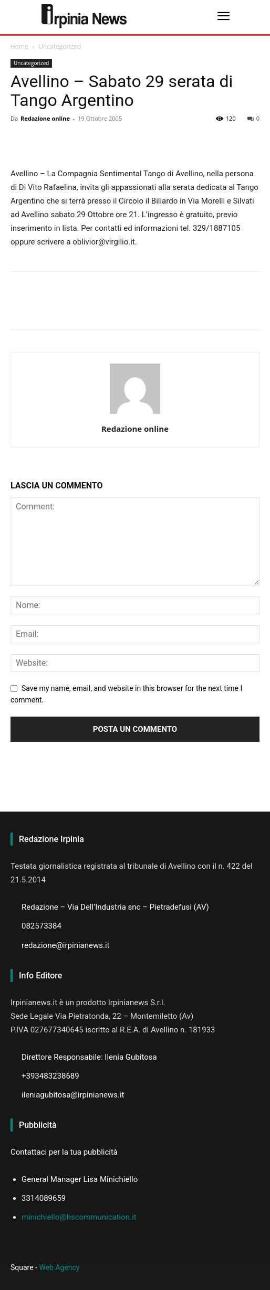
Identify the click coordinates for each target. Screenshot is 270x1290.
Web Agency (59, 1267)
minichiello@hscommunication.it (79, 1217)
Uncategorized (59, 46)
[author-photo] (135, 414)
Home (19, 46)
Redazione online (45, 118)
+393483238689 (50, 1076)
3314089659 (44, 1198)
